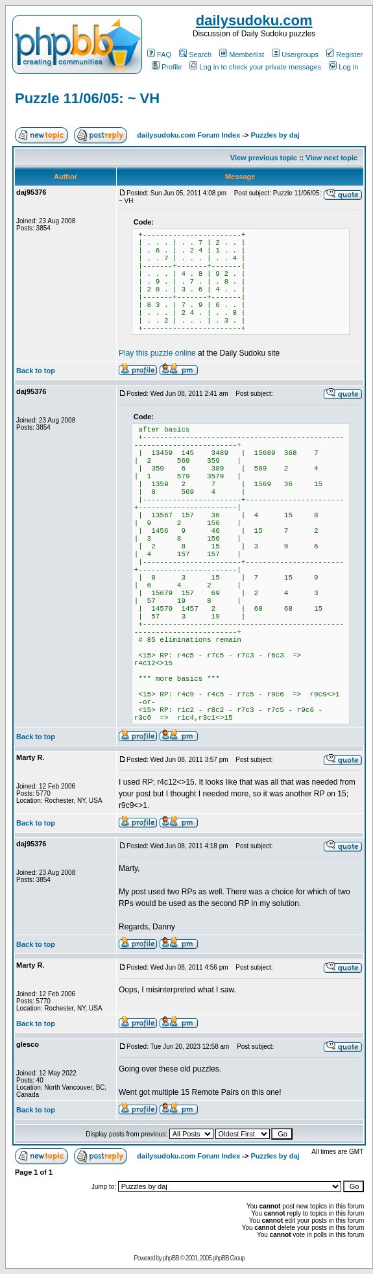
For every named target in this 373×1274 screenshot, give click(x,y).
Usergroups (295, 54)
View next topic (331, 158)
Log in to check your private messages (255, 67)
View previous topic (263, 158)
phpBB (171, 1258)
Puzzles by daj (274, 135)
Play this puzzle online (157, 353)
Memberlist (241, 54)
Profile (167, 67)
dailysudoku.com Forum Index (188, 135)
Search (195, 54)
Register (344, 54)
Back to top (35, 370)
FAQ (159, 54)
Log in (343, 67)
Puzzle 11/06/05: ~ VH (87, 98)
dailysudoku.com (254, 20)
